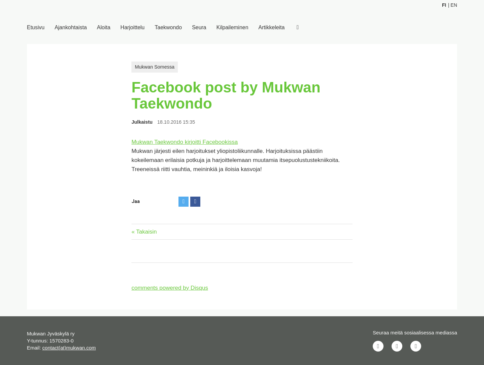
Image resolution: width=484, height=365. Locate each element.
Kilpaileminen (233, 27)
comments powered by (169, 288)
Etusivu (35, 27)
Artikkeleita (272, 27)
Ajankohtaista (71, 27)
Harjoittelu (133, 27)
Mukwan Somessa (154, 67)
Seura (199, 27)
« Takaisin (144, 232)
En (454, 5)
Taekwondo (168, 27)
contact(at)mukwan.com (69, 348)
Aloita (104, 27)
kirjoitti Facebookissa (211, 142)
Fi (444, 5)
